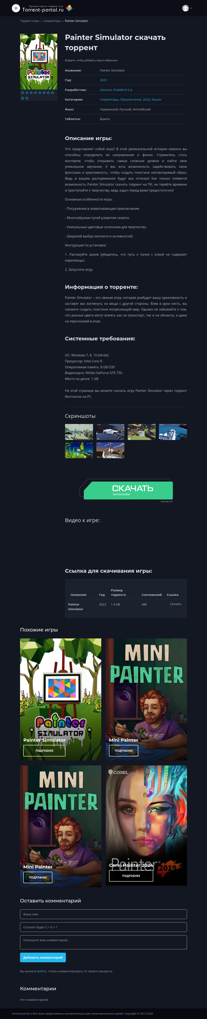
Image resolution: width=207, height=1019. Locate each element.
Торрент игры (29, 21)
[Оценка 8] (52, 92)
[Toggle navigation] (16, 8)
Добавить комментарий (43, 957)
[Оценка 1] (22, 92)
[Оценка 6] (44, 92)
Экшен (156, 99)
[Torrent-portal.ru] (48, 8)
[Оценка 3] (31, 92)
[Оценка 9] (22, 98)
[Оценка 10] (27, 98)
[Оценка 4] (35, 92)
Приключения (130, 99)
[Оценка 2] (27, 92)
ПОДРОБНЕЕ (44, 751)
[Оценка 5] (40, 92)
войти (41, 971)
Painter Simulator (44, 740)
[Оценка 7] (48, 92)
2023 (103, 80)
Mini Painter (123, 740)
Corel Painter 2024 (131, 865)
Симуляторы (52, 21)
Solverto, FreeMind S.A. (116, 90)
